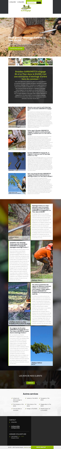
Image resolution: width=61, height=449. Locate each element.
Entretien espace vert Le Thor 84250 (45, 409)
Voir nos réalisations (16, 48)
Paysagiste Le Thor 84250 (45, 399)
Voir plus (30, 382)
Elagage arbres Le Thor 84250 (46, 405)
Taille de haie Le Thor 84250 (31, 405)
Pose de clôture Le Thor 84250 (17, 409)
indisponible (12, 2)
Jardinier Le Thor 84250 (32, 398)
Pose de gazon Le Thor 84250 (18, 405)
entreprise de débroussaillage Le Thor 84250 (17, 400)
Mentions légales (28, 447)
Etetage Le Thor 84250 (32, 408)
